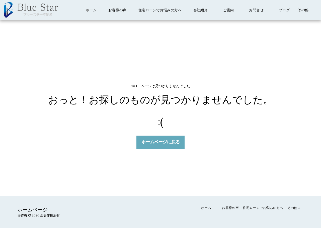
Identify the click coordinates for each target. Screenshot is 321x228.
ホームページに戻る (160, 142)
